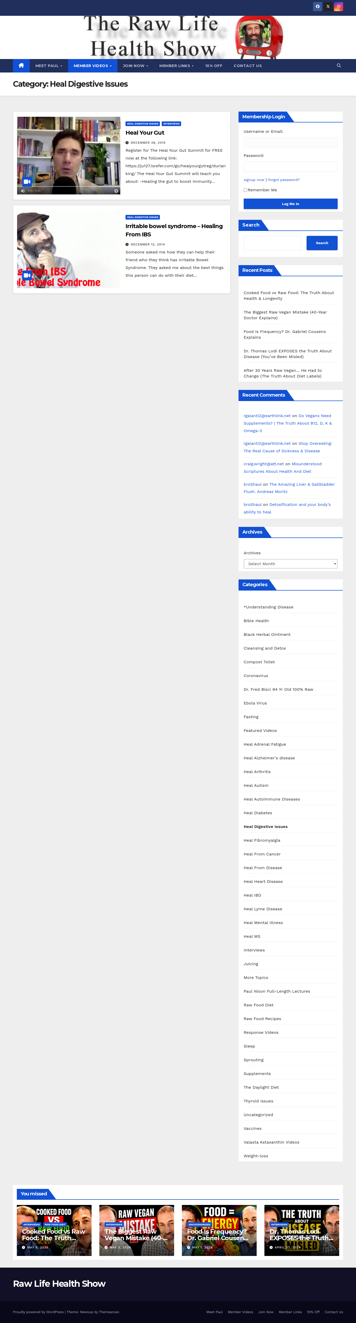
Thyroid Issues (258, 1101)
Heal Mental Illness (263, 922)
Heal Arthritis (257, 771)
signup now (254, 180)
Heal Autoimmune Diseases (272, 799)
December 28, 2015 (148, 142)
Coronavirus (256, 675)
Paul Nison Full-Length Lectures (277, 991)
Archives (252, 552)
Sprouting (254, 1059)
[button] (339, 65)
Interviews (171, 123)
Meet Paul (47, 65)
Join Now (134, 65)
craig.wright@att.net (264, 463)
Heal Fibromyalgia (262, 840)
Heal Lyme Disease (263, 908)
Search (250, 225)
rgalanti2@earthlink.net (267, 415)
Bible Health (256, 620)
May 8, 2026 (38, 1247)
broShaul (253, 484)
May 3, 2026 (120, 1247)
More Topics (256, 977)
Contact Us (248, 65)
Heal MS (252, 936)
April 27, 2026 (288, 1247)
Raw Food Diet (259, 1004)
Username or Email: (264, 131)
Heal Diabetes (258, 812)
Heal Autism (256, 785)
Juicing (251, 963)
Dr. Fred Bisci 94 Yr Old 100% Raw (278, 689)
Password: (254, 155)
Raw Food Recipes (262, 1018)
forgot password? (284, 180)
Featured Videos (260, 730)
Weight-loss (256, 1155)
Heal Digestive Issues (142, 123)
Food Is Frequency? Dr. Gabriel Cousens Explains (217, 1238)
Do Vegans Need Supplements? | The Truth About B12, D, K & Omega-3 (288, 423)
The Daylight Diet (261, 1087)
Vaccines (253, 1128)
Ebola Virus (255, 703)
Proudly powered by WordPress (39, 1312)
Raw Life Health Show (59, 1283)
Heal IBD (252, 895)
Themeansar (109, 1312)
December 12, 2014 (148, 244)
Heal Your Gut (144, 132)
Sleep (249, 1046)
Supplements (257, 1073)
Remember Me (260, 189)
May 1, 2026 (202, 1247)
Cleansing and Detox (265, 648)
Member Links (175, 65)
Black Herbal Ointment (267, 634)
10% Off (213, 65)
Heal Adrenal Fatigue (265, 744)
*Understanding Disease (269, 607)
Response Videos (261, 1032)
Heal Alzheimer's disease (269, 757)
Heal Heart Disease (263, 881)
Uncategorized (258, 1114)
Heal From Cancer (262, 854)
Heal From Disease (263, 867)
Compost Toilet (259, 661)
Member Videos (91, 65)
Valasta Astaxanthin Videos (272, 1142)
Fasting (251, 716)
